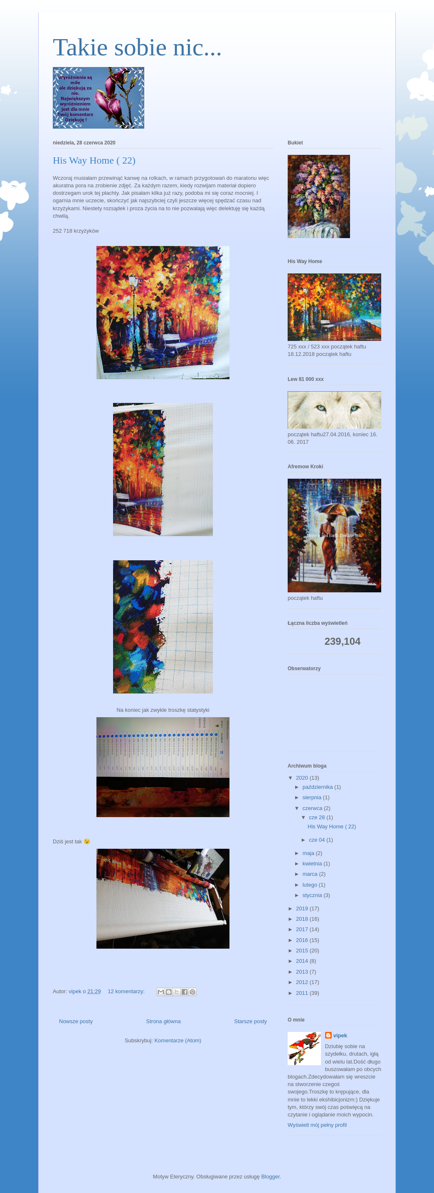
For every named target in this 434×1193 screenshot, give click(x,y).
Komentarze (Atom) (177, 1040)
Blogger (270, 1176)
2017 (303, 929)
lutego (311, 885)
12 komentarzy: (127, 991)
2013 (303, 972)
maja (309, 853)
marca (311, 874)
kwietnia (313, 863)
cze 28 (317, 817)
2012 (303, 982)
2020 (303, 778)
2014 (303, 961)
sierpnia (313, 797)
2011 (303, 993)
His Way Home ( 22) (94, 160)
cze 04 (317, 840)
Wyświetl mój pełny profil (317, 1125)
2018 (303, 919)
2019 (303, 908)
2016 (303, 940)
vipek (340, 1035)
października (319, 787)
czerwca (313, 808)
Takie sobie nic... (137, 47)
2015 (303, 950)
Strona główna (163, 1021)
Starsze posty (250, 1021)
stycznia (313, 895)
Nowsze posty (76, 1021)
